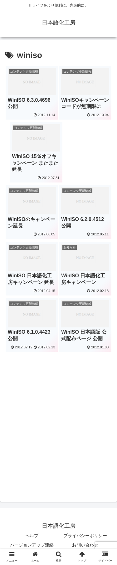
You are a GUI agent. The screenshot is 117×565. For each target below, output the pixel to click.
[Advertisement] (58, 413)
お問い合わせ (85, 544)
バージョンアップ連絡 (32, 544)
